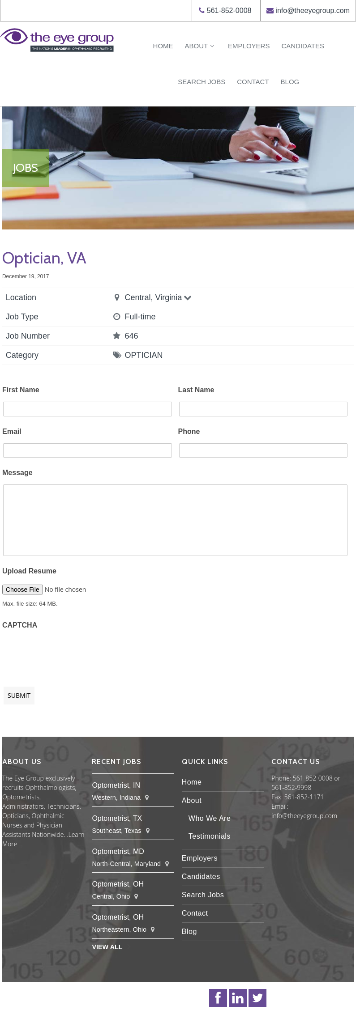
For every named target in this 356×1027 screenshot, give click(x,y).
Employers (249, 46)
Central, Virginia (159, 297)
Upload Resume (29, 571)
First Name (20, 390)
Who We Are (210, 818)
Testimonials (210, 836)
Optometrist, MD (118, 851)
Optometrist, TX (117, 818)
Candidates (302, 46)
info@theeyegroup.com (312, 10)
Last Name (196, 390)
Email (11, 431)
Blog (290, 81)
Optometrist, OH (118, 884)
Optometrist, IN (116, 785)
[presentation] (70, 653)
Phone (189, 431)
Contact (253, 81)
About (200, 46)
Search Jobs (201, 81)
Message (17, 472)
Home (163, 46)
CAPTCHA (19, 625)
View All (107, 947)
